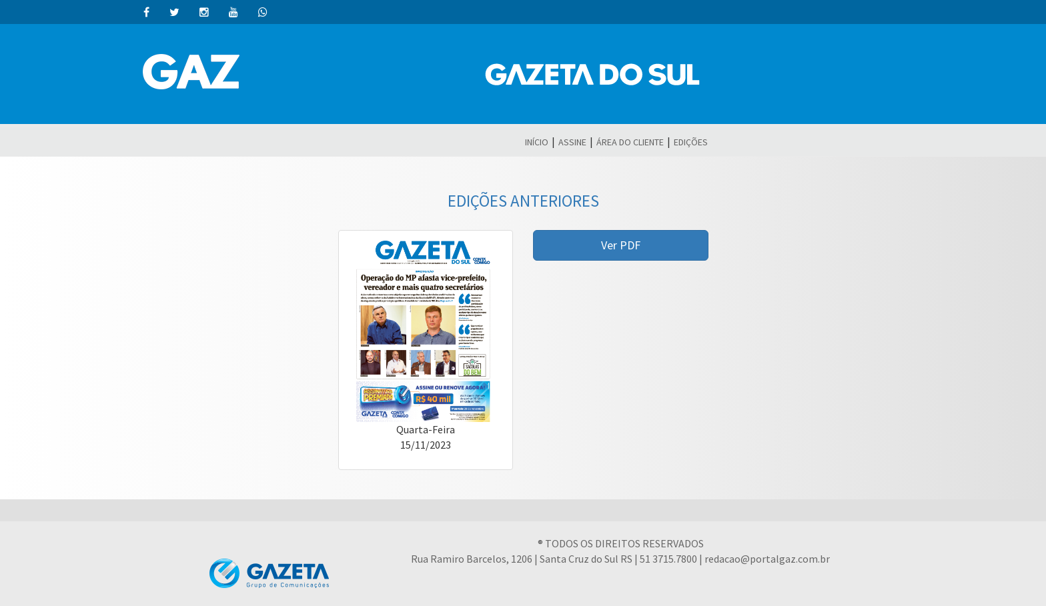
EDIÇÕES (691, 142)
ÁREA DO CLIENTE (630, 142)
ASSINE (572, 142)
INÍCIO (536, 142)
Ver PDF (620, 245)
